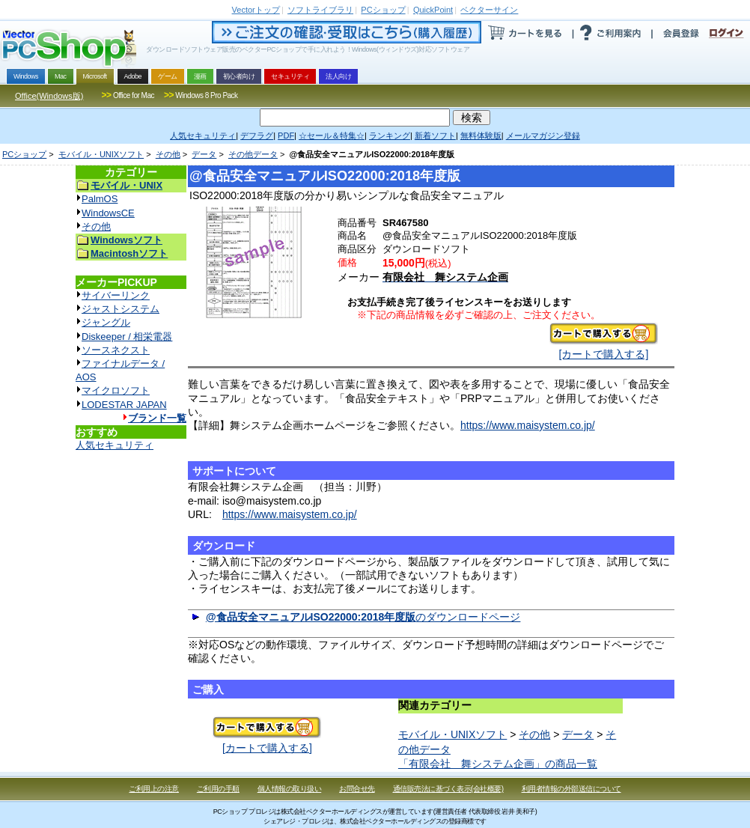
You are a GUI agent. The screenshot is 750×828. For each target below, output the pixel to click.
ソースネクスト (116, 350)
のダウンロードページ (363, 617)
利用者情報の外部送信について (571, 789)
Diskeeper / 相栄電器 (127, 336)
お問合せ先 (357, 789)
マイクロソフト (116, 390)
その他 (168, 154)
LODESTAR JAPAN (124, 404)
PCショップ (24, 154)
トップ (256, 9)
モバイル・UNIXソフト (101, 154)
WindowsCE (108, 213)
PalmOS (100, 198)
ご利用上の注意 (154, 789)
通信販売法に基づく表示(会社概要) (448, 789)
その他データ (253, 154)
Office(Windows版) (49, 95)
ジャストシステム (120, 308)
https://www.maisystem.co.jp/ (527, 425)
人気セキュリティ (114, 445)
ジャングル (106, 322)
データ (204, 154)
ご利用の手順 (218, 789)
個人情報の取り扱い (289, 789)
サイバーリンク (116, 295)
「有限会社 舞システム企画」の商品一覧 (497, 764)
